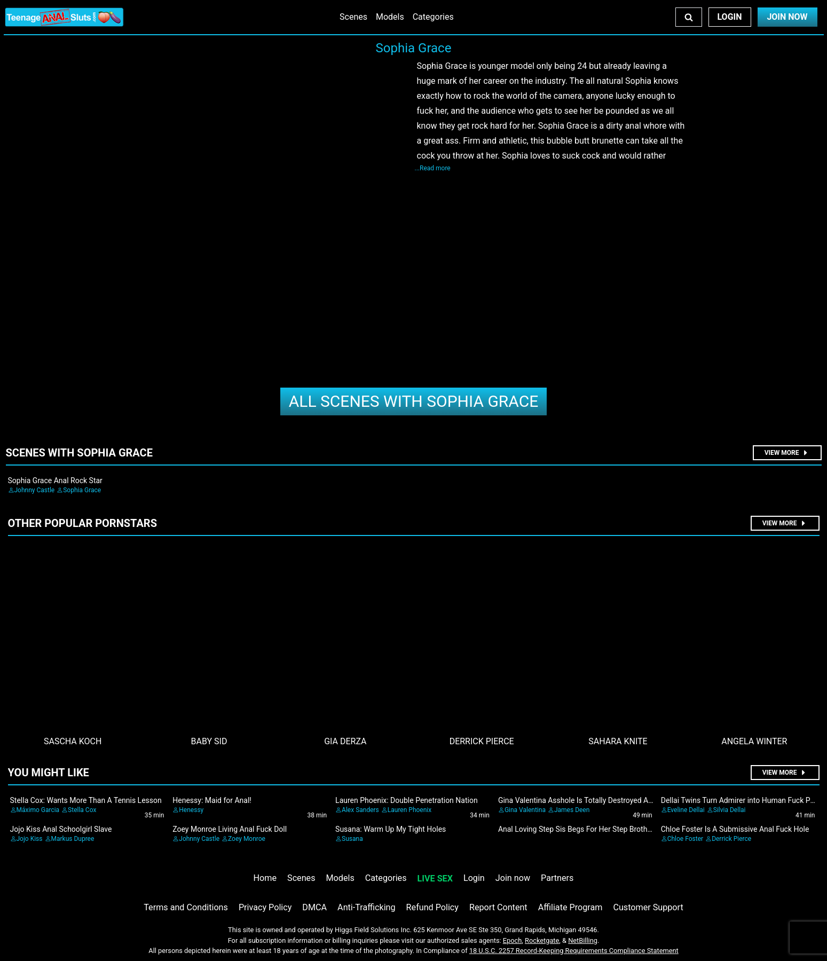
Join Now (787, 17)
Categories (433, 17)
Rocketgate (542, 940)
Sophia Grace (414, 401)
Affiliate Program (570, 907)
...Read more (433, 168)
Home (265, 878)
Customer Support (648, 907)
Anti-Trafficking (366, 907)
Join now (512, 878)
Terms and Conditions (186, 907)
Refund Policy (432, 907)
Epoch (512, 940)
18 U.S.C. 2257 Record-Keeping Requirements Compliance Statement (574, 951)
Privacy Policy (265, 907)
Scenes (353, 17)
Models (390, 17)
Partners (557, 878)
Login (729, 17)
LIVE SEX (435, 878)
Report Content (498, 907)
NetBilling (582, 940)
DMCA (314, 907)
